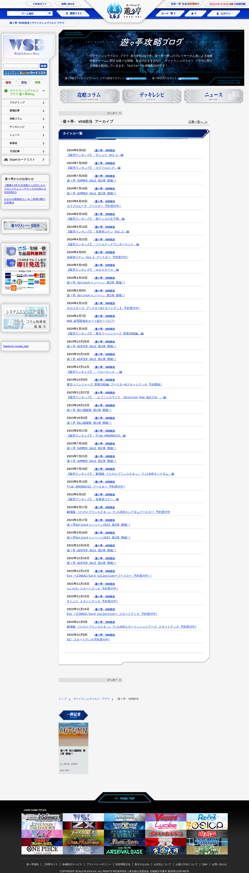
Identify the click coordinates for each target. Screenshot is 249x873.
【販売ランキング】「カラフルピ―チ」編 (93, 168)
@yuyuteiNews (189, 78)
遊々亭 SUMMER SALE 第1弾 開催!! (92, 193)
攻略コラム (16, 118)
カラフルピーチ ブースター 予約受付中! (94, 206)
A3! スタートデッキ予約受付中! (88, 639)
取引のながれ (142, 864)
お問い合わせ (219, 864)
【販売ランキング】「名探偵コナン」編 (93, 499)
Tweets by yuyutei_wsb (15, 346)
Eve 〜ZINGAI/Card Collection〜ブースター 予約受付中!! (109, 576)
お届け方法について (187, 864)
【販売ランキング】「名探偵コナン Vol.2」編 (98, 232)
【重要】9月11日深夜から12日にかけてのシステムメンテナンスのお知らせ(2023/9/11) (25, 189)
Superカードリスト (22, 159)
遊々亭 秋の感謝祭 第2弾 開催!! (89, 410)
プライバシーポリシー (98, 864)
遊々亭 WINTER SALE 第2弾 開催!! (92, 346)
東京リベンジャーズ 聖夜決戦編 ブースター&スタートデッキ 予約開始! (114, 384)
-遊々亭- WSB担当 (104, 150)
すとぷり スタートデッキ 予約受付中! (92, 601)
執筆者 (13, 143)
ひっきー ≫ (114, 113)
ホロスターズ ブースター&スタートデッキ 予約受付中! (103, 308)
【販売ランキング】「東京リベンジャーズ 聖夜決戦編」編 (105, 333)
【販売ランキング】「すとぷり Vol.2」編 (95, 155)
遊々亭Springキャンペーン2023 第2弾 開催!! (98, 525)
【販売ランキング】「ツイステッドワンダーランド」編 (103, 244)
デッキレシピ (17, 126)
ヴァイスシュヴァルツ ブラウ (91, 699)
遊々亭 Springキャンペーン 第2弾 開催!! (96, 283)
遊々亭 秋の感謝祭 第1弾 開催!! (89, 423)
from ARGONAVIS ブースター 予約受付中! (96, 487)
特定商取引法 (123, 864)
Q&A (204, 864)
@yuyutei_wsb (137, 78)
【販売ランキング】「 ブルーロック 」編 (94, 372)
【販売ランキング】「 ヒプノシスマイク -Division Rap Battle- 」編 (116, 397)
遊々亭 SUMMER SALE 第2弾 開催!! (92, 181)
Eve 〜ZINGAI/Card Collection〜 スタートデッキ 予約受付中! (112, 614)
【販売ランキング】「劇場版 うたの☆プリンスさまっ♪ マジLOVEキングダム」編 (120, 474)
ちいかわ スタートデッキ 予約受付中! (92, 589)
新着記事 (15, 110)
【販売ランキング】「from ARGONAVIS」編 (96, 436)
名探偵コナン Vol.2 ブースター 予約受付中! (98, 257)
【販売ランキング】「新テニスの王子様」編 (96, 219)
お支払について (162, 864)
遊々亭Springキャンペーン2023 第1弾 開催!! (98, 538)
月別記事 (15, 151)
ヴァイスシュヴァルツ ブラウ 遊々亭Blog (24, 92)
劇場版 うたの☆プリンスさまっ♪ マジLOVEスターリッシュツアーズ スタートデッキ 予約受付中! (132, 627)
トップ (63, 699)
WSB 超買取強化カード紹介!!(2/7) (91, 321)
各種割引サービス (72, 864)
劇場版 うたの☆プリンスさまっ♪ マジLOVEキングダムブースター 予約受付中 (118, 512)
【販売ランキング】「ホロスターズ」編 (93, 270)
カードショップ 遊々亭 (124, 11)
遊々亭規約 (32, 864)
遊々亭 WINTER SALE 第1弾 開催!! (92, 359)
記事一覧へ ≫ (198, 122)
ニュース (15, 134)
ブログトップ (17, 102)
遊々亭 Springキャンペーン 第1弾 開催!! (96, 295)
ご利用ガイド (50, 864)
